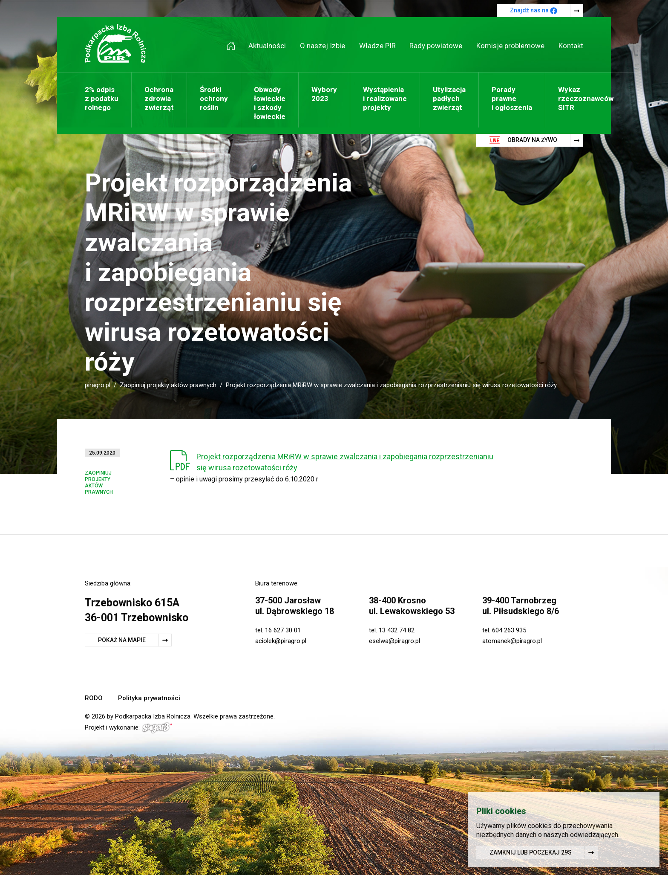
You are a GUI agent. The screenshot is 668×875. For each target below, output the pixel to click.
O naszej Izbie (322, 45)
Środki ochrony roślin (214, 98)
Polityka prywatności (149, 698)
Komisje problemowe (510, 45)
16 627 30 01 (283, 630)
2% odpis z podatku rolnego (101, 98)
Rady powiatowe (435, 45)
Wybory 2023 (324, 94)
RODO (94, 698)
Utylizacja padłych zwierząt (449, 98)
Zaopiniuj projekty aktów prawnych (168, 385)
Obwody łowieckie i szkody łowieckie (269, 103)
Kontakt (571, 45)
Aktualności (267, 45)
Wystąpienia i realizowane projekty (385, 98)
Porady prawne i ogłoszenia (512, 98)
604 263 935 (509, 630)
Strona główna (234, 46)
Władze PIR (377, 45)
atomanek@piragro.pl (512, 641)
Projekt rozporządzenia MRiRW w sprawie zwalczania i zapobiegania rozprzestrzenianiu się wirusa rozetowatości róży (344, 462)
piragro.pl (97, 385)
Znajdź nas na (533, 11)
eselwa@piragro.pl (394, 641)
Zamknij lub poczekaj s (530, 853)
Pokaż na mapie (122, 640)
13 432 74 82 (397, 630)
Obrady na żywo (523, 140)
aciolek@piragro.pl (280, 641)
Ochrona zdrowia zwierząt (159, 98)
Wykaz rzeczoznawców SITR (585, 98)
